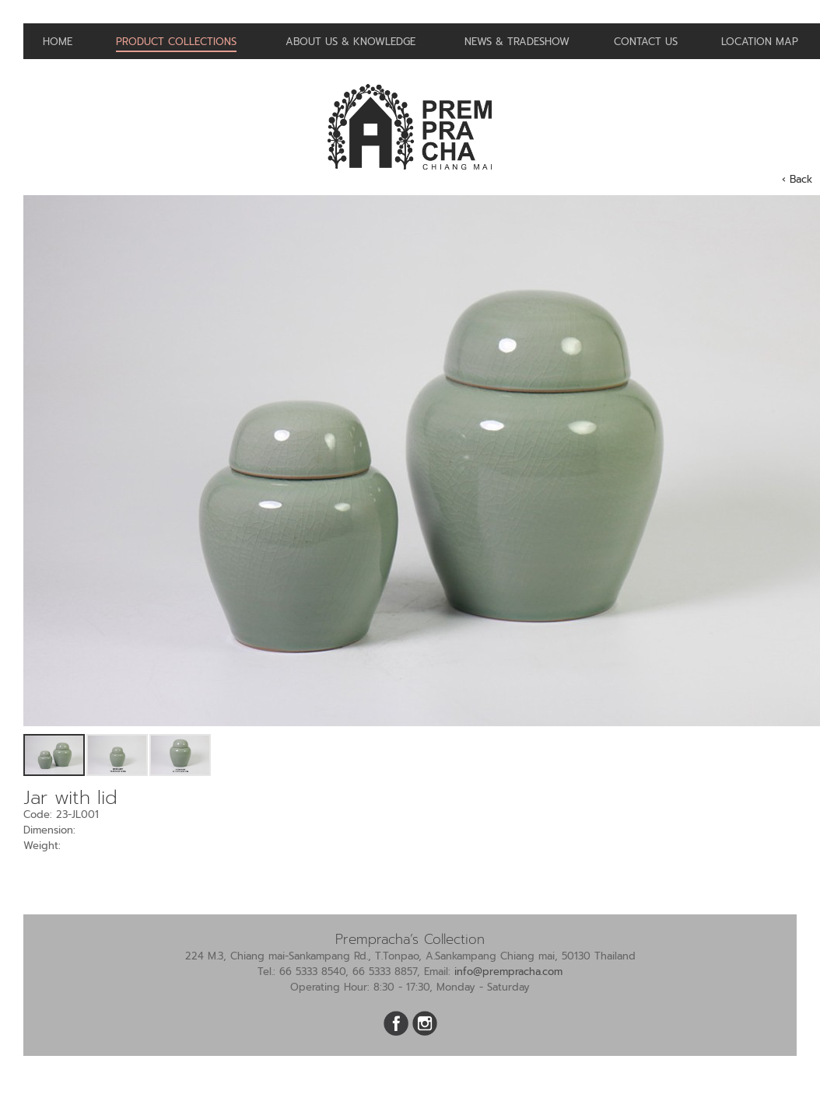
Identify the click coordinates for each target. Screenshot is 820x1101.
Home (57, 41)
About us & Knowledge (350, 41)
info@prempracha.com (508, 971)
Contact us (646, 41)
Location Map (759, 41)
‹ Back (797, 179)
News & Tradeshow (516, 41)
